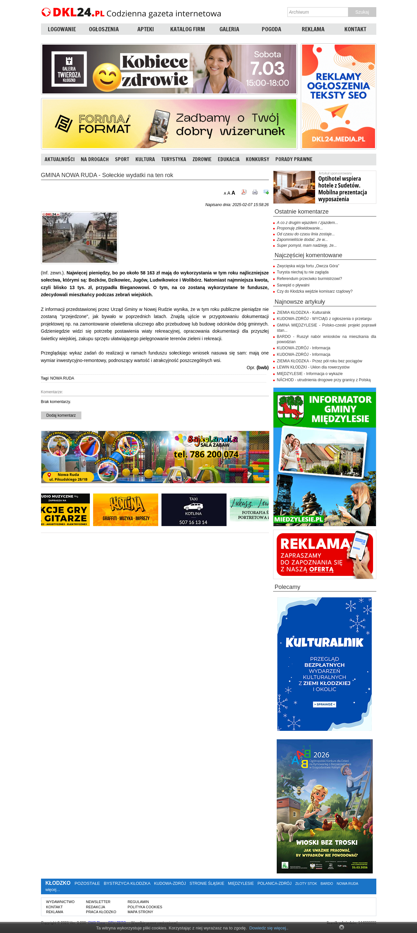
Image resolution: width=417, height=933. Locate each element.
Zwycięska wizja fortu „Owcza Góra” (308, 266)
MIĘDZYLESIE (241, 883)
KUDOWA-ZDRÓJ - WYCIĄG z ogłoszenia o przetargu (324, 318)
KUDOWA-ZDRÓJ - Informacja (303, 348)
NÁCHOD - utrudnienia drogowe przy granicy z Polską (324, 380)
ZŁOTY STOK (306, 883)
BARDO (327, 883)
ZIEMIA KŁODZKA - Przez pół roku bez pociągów (319, 361)
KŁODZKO (58, 883)
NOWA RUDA (62, 378)
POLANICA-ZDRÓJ (274, 883)
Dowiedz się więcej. (268, 928)
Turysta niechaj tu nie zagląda (303, 272)
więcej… (53, 889)
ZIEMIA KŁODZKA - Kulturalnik (304, 312)
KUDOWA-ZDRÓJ (170, 883)
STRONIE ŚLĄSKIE (206, 883)
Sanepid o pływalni (293, 285)
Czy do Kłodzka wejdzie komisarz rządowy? (315, 291)
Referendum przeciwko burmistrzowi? (309, 278)
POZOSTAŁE (87, 883)
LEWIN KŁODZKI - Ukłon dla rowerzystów (313, 367)
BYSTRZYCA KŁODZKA (127, 883)
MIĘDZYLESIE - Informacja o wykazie (310, 373)
